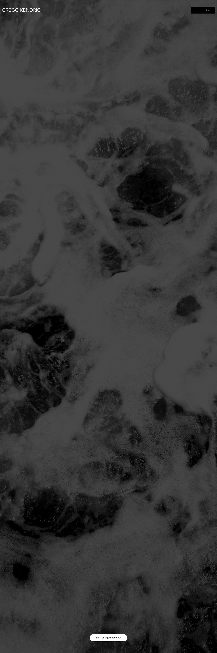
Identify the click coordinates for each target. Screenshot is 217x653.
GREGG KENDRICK (22, 10)
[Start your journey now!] (108, 637)
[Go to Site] (203, 10)
